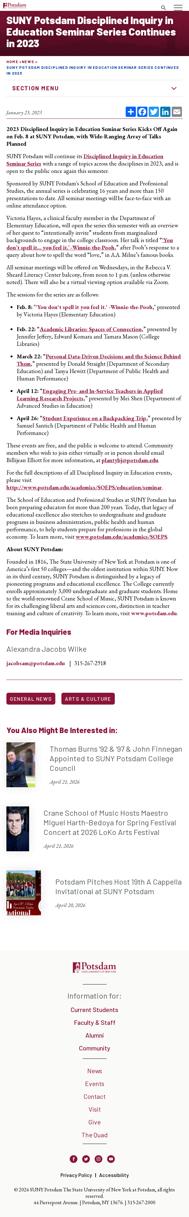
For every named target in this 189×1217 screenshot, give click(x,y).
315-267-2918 (90, 663)
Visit (95, 1109)
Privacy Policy (76, 1175)
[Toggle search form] (163, 8)
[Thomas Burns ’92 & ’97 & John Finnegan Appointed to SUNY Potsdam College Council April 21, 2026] (94, 764)
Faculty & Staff (94, 1022)
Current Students (94, 1009)
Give (94, 1122)
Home (12, 61)
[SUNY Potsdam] (94, 970)
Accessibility (114, 1175)
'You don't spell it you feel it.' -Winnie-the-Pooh (94, 307)
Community (94, 1048)
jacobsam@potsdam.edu (35, 663)
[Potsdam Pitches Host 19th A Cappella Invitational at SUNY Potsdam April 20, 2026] (94, 892)
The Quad (95, 1135)
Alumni (94, 1035)
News (28, 61)
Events (94, 1083)
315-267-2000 (141, 1202)
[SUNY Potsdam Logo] (14, 6)
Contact (94, 1096)
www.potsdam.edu (154, 613)
